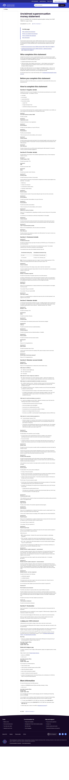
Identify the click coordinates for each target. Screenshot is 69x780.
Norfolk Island (28, 759)
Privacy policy (18, 767)
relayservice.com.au (44, 739)
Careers (11, 767)
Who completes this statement (29, 32)
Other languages (28, 761)
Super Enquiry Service (35, 684)
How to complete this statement (29, 36)
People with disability (29, 755)
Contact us (48, 757)
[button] (37, 24)
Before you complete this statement (30, 34)
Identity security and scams (51, 759)
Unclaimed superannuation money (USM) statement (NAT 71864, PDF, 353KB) (38, 47)
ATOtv (24, 767)
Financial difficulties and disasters (53, 761)
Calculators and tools (8, 761)
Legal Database (43, 1)
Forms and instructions (8, 757)
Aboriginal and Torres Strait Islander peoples (34, 757)
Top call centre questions (51, 755)
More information (26, 38)
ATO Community (35, 1)
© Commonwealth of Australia (15, 776)
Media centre (6, 755)
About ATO (4, 767)
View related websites (26, 776)
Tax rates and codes (8, 759)
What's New (49, 1)
